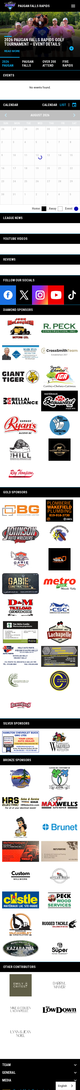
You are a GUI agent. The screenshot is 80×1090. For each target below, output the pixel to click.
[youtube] (56, 295)
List (63, 105)
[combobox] (66, 1086)
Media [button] (6, 1080)
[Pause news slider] (71, 48)
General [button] (9, 1072)
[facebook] (8, 295)
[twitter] (24, 295)
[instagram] (40, 295)
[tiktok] (72, 295)
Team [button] (6, 1065)
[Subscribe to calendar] (74, 105)
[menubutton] (73, 6)
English (62, 1085)
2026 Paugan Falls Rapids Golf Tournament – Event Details (34, 42)
